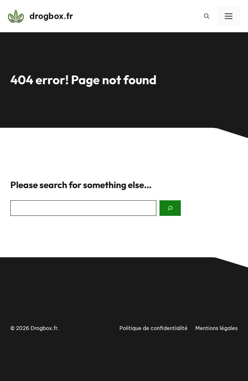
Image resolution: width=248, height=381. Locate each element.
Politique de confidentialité (153, 328)
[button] (206, 16)
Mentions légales (216, 328)
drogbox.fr (51, 16)
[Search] (170, 208)
